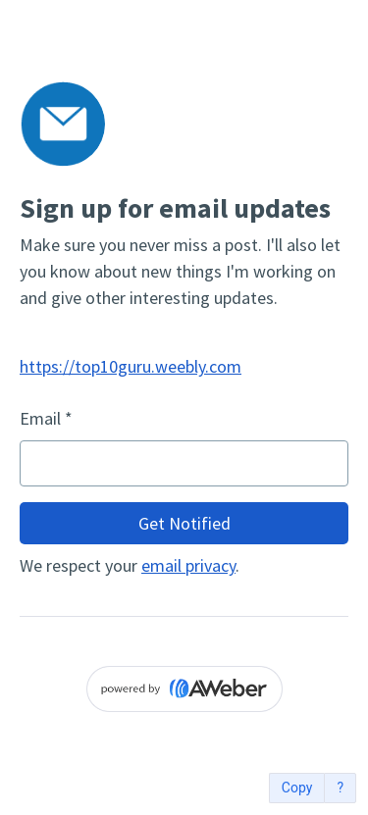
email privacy (188, 565)
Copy (297, 788)
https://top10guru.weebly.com (130, 366)
